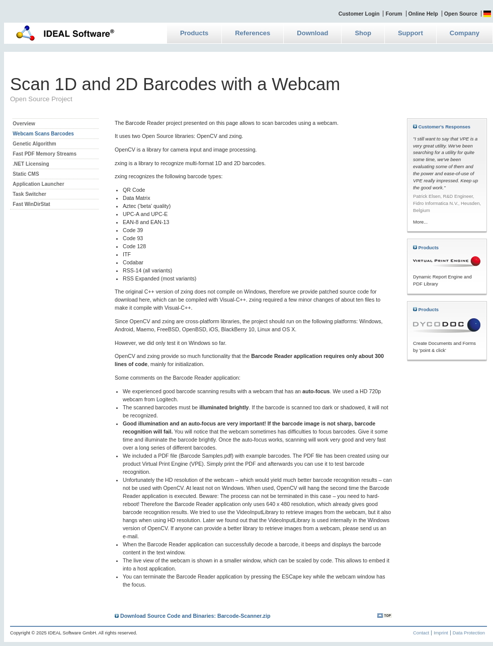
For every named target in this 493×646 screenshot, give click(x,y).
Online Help (423, 14)
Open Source (460, 14)
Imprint (441, 632)
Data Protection (469, 632)
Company (464, 33)
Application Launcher (38, 184)
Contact (421, 632)
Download (312, 33)
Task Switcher (29, 194)
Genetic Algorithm (34, 144)
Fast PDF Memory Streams (44, 154)
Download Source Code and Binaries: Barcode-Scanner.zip (192, 616)
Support (410, 33)
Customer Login (359, 14)
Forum (393, 14)
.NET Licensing (31, 164)
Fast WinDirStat (31, 204)
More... (420, 222)
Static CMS (26, 174)
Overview (24, 123)
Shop (363, 33)
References (252, 33)
